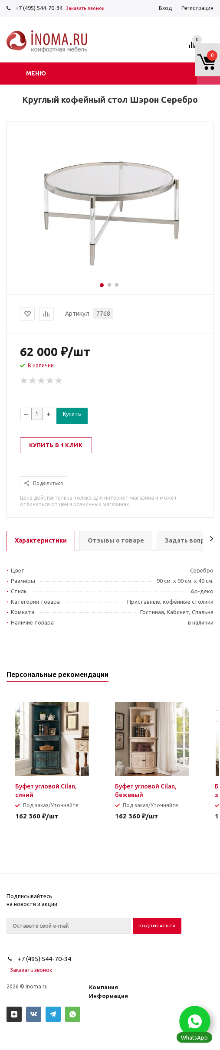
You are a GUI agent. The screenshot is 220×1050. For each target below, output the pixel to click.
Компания (103, 987)
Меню (36, 73)
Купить (72, 414)
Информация (108, 996)
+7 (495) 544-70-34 (38, 8)
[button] (194, 1021)
